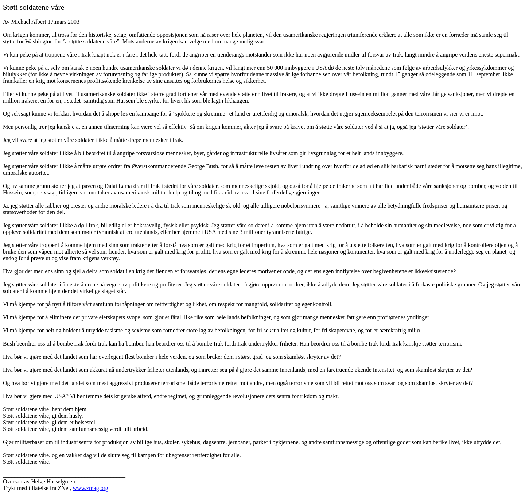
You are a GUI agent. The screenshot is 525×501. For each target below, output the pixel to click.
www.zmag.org (90, 488)
